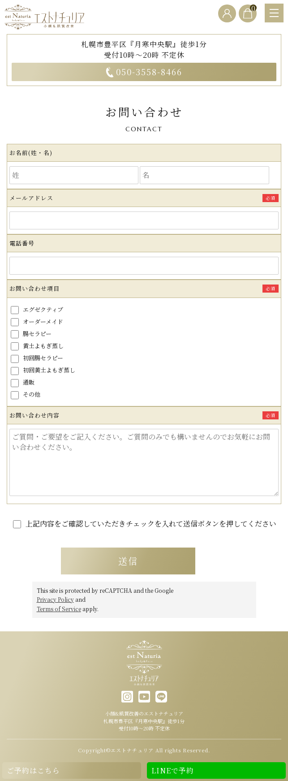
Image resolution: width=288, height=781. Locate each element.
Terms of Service (59, 608)
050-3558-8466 (144, 72)
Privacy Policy (55, 599)
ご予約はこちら (33, 770)
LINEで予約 (172, 770)
